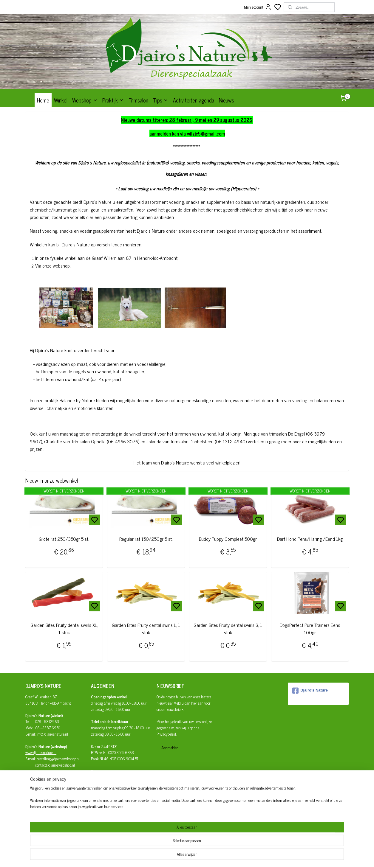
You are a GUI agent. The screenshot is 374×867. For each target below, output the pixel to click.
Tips (160, 100)
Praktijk (113, 100)
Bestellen (97, 777)
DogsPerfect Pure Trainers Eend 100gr (310, 628)
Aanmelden (169, 748)
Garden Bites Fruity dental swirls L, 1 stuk (146, 628)
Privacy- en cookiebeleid (108, 802)
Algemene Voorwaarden (108, 796)
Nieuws (226, 100)
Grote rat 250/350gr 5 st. (64, 539)
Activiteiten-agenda (193, 100)
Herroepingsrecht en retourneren (114, 790)
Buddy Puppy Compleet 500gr (228, 539)
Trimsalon (138, 100)
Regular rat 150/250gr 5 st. (146, 539)
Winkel (60, 100)
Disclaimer (99, 808)
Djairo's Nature (310, 690)
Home (43, 100)
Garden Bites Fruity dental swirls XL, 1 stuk (64, 628)
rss (214, 856)
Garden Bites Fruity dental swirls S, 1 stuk (228, 628)
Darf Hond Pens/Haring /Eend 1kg (310, 539)
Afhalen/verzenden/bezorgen (113, 783)
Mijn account (258, 7)
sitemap (205, 856)
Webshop (85, 100)
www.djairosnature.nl (40, 752)
